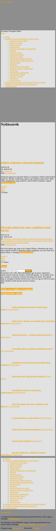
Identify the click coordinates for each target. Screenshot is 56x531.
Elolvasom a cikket (9, 183)
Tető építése (24, 243)
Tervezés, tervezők (13, 243)
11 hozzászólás (10, 173)
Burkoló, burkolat (28, 239)
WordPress (36, 528)
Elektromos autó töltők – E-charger (32, 524)
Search (3, 271)
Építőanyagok (40, 239)
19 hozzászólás (10, 245)
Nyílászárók (7, 171)
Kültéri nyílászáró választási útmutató (22, 162)
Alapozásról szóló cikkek (12, 239)
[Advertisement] (28, 104)
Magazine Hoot (17, 528)
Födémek (9, 241)
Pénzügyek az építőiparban (32, 241)
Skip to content (6, 2)
